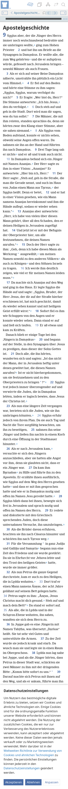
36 (8, 624)
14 (13, 230)
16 (22, 268)
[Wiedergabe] (2, 18)
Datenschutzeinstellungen (22, 768)
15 (23, 244)
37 (42, 639)
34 (5, 596)
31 (8, 544)
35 (5, 610)
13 (19, 211)
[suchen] (63, 5)
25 (32, 430)
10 (8, 159)
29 (46, 510)
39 (58, 672)
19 (36, 325)
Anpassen (51, 782)
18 (37, 311)
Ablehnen (33, 782)
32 (8, 572)
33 (41, 582)
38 (33, 653)
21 (12, 354)
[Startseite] (5, 5)
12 (47, 192)
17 (8, 282)
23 (8, 406)
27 (30, 468)
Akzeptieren (13, 782)
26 (8, 449)
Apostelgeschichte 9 (25, 13)
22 (52, 382)
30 (8, 529)
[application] (34, 19)
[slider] (33, 19)
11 (54, 173)
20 (40, 339)
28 (60, 496)
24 (39, 415)
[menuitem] (5, 5)
